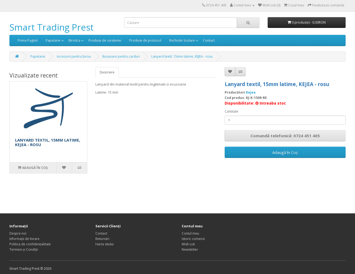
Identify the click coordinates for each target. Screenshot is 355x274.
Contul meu (190, 233)
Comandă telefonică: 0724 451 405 (285, 135)
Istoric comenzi (193, 238)
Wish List (188, 244)
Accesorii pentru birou (74, 56)
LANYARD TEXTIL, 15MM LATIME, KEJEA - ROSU (47, 142)
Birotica (74, 40)
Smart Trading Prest (51, 27)
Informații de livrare (24, 238)
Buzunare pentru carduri (121, 56)
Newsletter (190, 249)
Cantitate (231, 111)
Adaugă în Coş (285, 152)
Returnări (102, 238)
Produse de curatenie (104, 40)
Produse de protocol (145, 40)
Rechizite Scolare (182, 40)
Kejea (251, 92)
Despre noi (17, 233)
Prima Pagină (28, 40)
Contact (209, 40)
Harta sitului (104, 244)
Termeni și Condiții (23, 249)
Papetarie (53, 40)
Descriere (107, 72)
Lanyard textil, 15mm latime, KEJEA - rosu (182, 56)
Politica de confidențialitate (30, 244)
